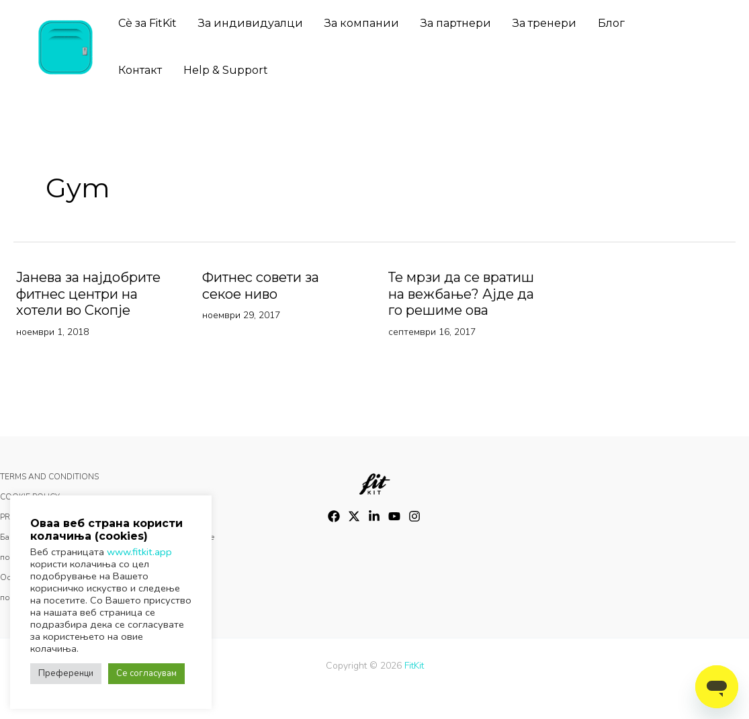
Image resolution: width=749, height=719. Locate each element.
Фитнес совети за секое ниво (260, 285)
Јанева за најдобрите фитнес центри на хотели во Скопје (88, 293)
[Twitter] (354, 516)
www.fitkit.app (139, 552)
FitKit (414, 665)
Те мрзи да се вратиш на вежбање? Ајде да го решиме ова (461, 295)
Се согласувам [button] (146, 673)
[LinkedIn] (374, 516)
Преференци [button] (65, 673)
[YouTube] (394, 516)
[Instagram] (414, 516)
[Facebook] (334, 516)
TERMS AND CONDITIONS (49, 476)
